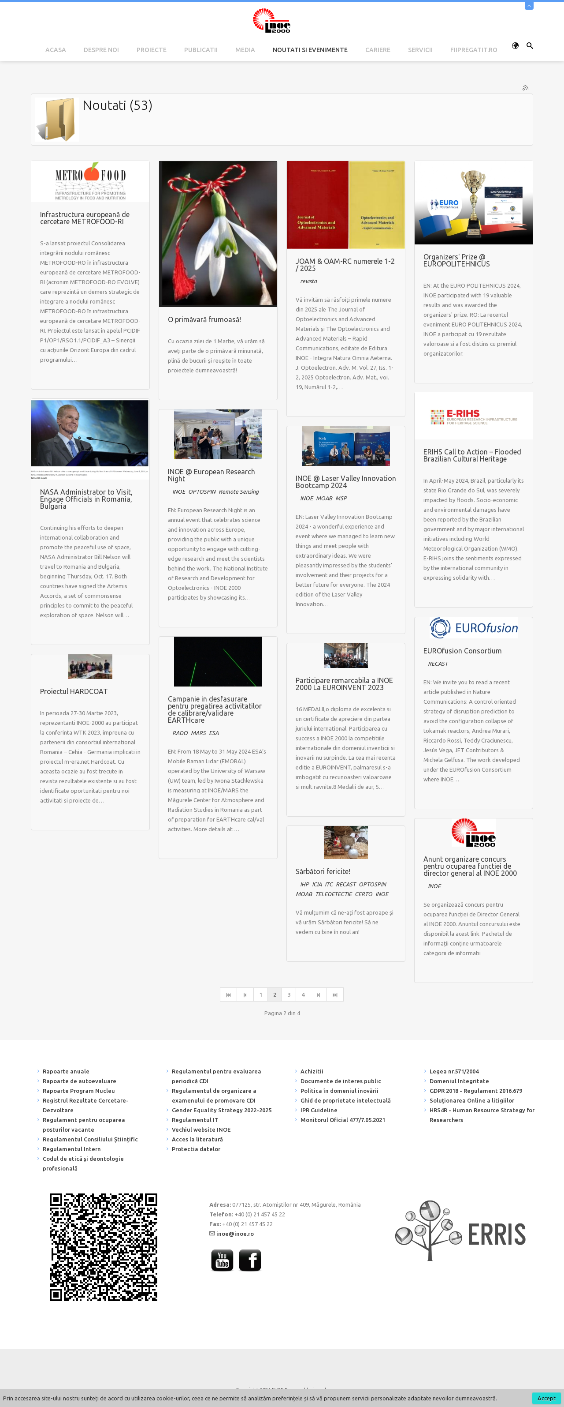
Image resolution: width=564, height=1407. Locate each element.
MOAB (324, 498)
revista (308, 281)
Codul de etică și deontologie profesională (83, 1163)
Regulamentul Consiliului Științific (90, 1139)
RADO (180, 733)
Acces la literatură (197, 1139)
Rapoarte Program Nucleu (79, 1091)
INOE (178, 491)
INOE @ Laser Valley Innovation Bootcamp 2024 (346, 481)
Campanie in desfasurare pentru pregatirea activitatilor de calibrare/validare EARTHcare (215, 709)
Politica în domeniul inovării (339, 1091)
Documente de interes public (341, 1081)
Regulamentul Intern (72, 1149)
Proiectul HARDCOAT (74, 691)
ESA (214, 733)
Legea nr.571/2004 (454, 1071)
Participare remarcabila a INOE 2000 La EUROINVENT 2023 (344, 683)
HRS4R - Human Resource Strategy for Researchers (482, 1115)
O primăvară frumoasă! (204, 319)
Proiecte (152, 49)
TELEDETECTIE (333, 894)
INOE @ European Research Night (211, 475)
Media (245, 49)
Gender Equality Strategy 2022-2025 (221, 1110)
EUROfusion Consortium (462, 651)
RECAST (438, 663)
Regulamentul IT (195, 1120)
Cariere (377, 49)
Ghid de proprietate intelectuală (346, 1100)
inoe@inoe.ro (235, 1234)
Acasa (55, 49)
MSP (341, 498)
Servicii (420, 49)
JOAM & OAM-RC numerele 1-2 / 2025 (345, 264)
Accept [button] (547, 1398)
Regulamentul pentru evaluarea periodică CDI (216, 1076)
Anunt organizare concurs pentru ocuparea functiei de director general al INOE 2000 (470, 866)
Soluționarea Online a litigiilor (472, 1100)
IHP (304, 884)
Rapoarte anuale (66, 1071)
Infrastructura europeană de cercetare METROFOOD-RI (85, 217)
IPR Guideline (319, 1110)
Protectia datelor (196, 1149)
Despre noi (101, 49)
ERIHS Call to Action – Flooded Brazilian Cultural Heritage (472, 455)
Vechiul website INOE (201, 1129)
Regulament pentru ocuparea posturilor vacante (84, 1125)
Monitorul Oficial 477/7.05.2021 (343, 1120)
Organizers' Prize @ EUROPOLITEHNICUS (456, 260)
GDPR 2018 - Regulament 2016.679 (476, 1091)
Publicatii (201, 49)
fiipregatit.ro (473, 49)
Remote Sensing (239, 491)
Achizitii (312, 1071)
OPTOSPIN (201, 491)
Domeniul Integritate (459, 1081)
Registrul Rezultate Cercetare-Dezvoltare (86, 1105)
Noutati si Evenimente (310, 49)
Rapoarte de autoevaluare (79, 1081)
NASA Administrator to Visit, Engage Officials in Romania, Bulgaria (86, 499)
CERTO (363, 894)
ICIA (317, 884)
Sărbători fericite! (323, 871)
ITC (329, 884)
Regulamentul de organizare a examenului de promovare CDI (214, 1095)
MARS (198, 733)
